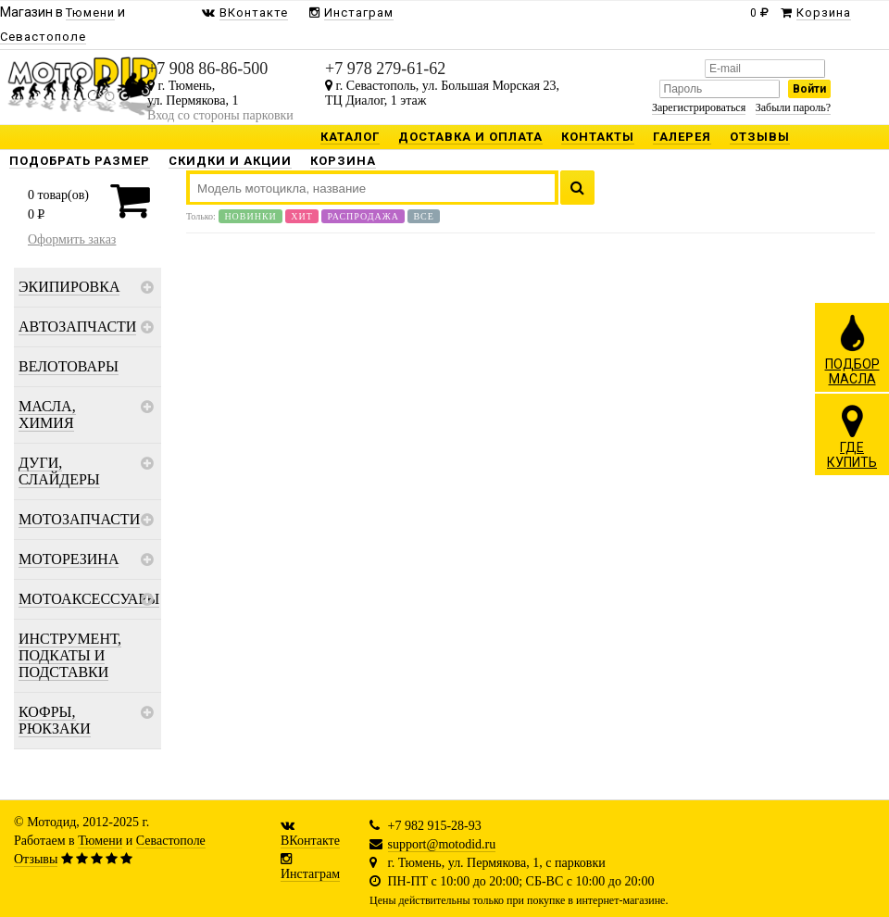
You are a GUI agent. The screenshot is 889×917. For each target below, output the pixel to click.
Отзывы (35, 859)
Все (423, 216)
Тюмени (100, 841)
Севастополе (171, 841)
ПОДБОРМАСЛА (852, 349)
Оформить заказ (72, 239)
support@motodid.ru (442, 844)
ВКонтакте (310, 841)
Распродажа (363, 216)
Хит (302, 216)
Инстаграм (310, 874)
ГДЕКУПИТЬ (852, 436)
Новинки (250, 216)
